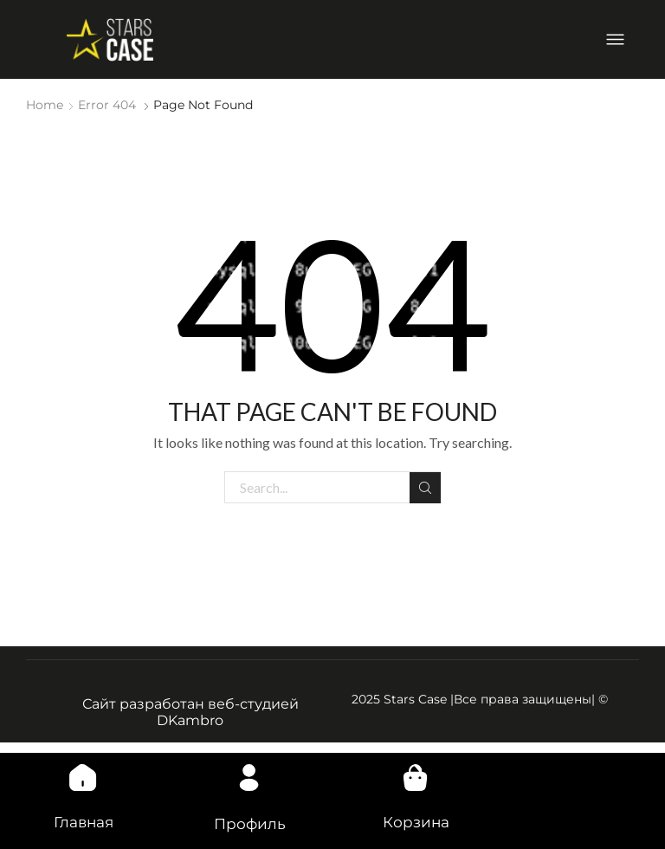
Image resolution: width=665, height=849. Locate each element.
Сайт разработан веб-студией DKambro (190, 711)
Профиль (249, 823)
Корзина (416, 821)
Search (425, 487)
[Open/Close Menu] (615, 39)
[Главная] (83, 772)
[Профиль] (249, 772)
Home (44, 105)
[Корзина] (415, 772)
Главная (83, 821)
